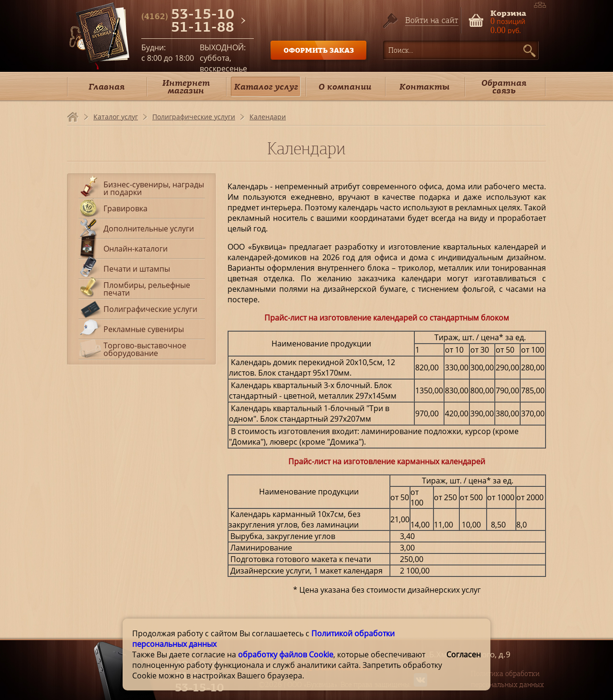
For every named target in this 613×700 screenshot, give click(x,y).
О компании (344, 86)
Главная (107, 86)
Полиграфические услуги (193, 116)
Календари (268, 116)
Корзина (508, 12)
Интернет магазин (186, 86)
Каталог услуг (266, 86)
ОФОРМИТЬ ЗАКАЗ (319, 50)
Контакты (424, 86)
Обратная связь (503, 86)
